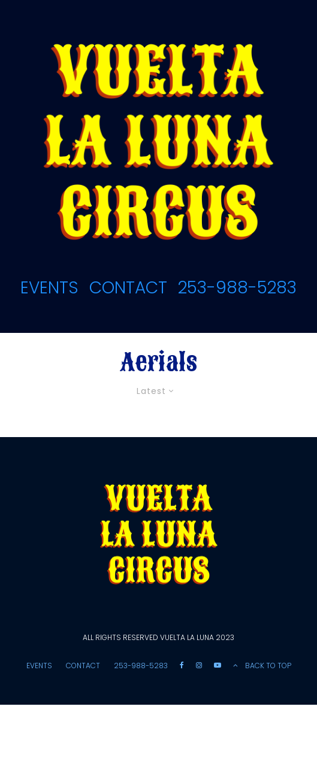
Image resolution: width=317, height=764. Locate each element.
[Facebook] (182, 665)
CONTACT (128, 287)
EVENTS (49, 287)
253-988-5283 (237, 287)
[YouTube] (217, 665)
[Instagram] (199, 665)
